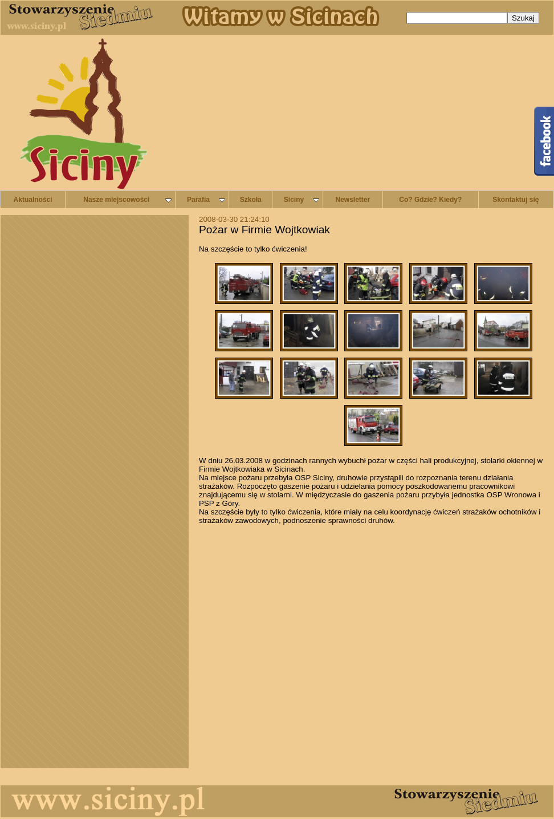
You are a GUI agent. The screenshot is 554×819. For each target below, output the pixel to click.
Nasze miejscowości (127, 200)
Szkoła (251, 200)
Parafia (206, 200)
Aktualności (33, 200)
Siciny (301, 200)
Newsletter (353, 200)
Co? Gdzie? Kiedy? (430, 200)
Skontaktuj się (515, 200)
